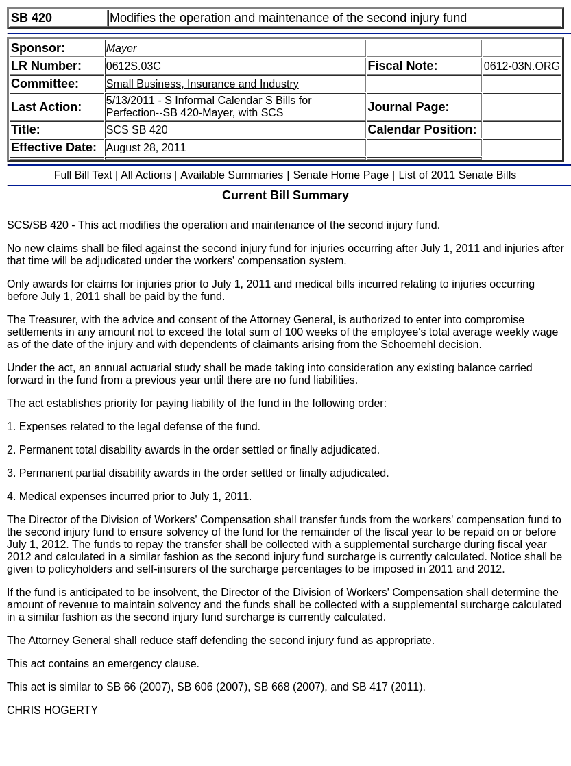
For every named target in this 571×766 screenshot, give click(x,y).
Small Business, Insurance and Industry (202, 84)
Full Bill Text (83, 175)
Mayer (121, 48)
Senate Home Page (341, 175)
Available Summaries (231, 175)
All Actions (146, 175)
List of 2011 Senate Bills (458, 175)
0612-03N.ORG (522, 66)
